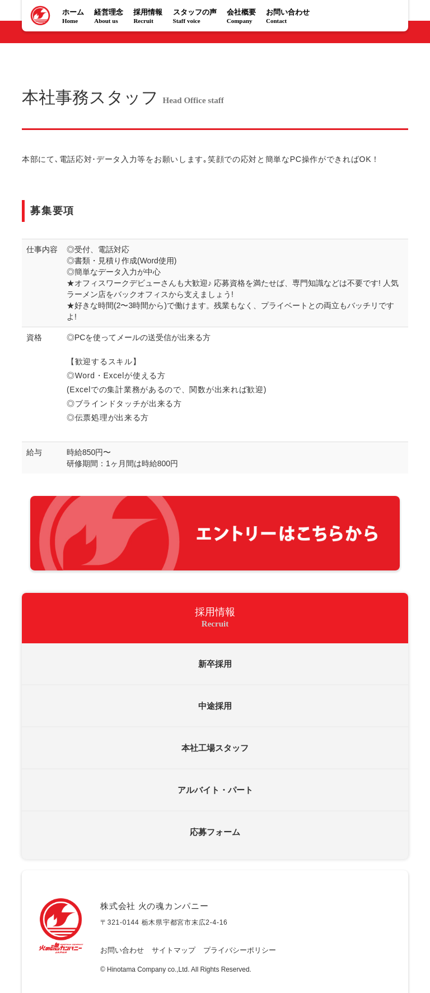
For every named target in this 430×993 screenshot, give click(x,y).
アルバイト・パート (215, 790)
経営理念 (111, 17)
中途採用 (215, 706)
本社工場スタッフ (215, 748)
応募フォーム (215, 832)
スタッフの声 (197, 17)
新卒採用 (215, 664)
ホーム (75, 17)
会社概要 (243, 17)
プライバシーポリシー (239, 950)
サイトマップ (173, 950)
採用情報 (150, 17)
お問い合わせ (290, 17)
